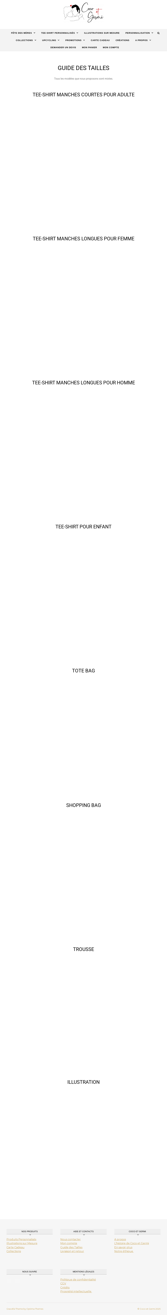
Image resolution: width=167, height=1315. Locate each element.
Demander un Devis (63, 47)
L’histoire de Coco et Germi (131, 1243)
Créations (122, 40)
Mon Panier (89, 47)
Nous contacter (70, 1239)
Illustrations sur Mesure (22, 1243)
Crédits (64, 1287)
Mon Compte (111, 47)
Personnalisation (137, 33)
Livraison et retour (72, 1251)
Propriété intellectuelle (76, 1291)
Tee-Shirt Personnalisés (58, 33)
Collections (24, 40)
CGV (63, 1283)
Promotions (73, 40)
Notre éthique (124, 1251)
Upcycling (49, 40)
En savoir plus (123, 1247)
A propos (141, 40)
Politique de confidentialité (78, 1279)
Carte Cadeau (15, 1247)
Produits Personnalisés (21, 1239)
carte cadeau (100, 40)
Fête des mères (21, 33)
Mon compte (68, 1243)
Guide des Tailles (71, 1247)
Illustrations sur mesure (102, 33)
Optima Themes (34, 1309)
